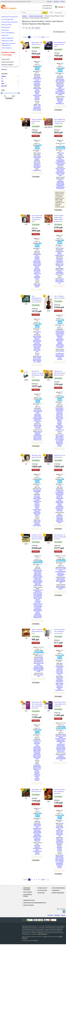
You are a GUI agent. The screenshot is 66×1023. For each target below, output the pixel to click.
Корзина (61, 7)
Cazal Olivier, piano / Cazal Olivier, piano (59, 668)
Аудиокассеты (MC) (7, 40)
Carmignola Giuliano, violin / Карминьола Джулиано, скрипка (60, 336)
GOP (39, 251)
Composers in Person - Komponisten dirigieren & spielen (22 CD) (37, 536)
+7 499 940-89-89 (47, 6)
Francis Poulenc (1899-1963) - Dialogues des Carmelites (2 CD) (37, 217)
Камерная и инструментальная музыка (37, 436)
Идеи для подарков (7, 64)
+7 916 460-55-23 (47, 8)
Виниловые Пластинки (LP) (10, 16)
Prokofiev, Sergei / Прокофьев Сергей (60, 90)
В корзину (35, 57)
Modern (60, 180)
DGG (39, 821)
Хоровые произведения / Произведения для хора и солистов (59, 443)
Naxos (61, 663)
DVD (33, 28)
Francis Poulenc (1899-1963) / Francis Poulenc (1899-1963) (59, 671)
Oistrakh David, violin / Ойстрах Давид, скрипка (59, 332)
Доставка (56, 1)
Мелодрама (37, 772)
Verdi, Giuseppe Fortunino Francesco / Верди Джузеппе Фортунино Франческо (37, 95)
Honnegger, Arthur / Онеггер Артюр (61, 174)
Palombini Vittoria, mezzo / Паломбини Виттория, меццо (37, 257)
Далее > (43, 37)
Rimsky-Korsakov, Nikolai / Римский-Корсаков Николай (60, 504)
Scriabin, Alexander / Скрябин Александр (38, 667)
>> (48, 37)
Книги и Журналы (7, 48)
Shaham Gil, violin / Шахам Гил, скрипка (60, 346)
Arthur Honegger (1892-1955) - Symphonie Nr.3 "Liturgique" (59, 121)
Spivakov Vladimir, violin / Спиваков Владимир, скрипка (60, 342)
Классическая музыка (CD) (10, 22)
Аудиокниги (5, 35)
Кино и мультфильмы (8, 32)
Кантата (37, 770)
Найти (44, 12)
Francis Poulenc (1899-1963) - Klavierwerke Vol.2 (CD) (59, 631)
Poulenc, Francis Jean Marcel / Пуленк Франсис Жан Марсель (37, 512)
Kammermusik (37, 765)
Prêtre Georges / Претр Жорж (60, 265)
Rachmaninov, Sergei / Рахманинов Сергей (39, 670)
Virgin (61, 405)
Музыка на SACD (7, 24)
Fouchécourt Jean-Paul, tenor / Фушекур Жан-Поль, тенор (37, 743)
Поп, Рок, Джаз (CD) (7, 19)
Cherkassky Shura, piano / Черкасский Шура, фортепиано (60, 80)
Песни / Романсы (37, 110)
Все (23, 27)
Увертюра (39, 616)
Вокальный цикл (37, 108)
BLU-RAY (37, 28)
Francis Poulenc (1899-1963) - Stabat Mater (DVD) (59, 791)
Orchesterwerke (60, 181)
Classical (62, 178)
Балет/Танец (59, 516)
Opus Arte (61, 823)
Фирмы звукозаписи (8, 62)
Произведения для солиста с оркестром (60, 358)
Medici (61, 76)
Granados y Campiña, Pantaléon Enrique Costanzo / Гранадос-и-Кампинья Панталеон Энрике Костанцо (37, 504)
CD (29, 28)
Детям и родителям (7, 38)
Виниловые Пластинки (26, 888)
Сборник (39, 361)
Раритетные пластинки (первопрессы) (8, 44)
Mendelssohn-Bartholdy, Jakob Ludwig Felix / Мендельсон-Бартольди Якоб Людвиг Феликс (60, 497)
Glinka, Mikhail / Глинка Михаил (61, 579)
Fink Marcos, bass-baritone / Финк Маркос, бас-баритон (59, 414)
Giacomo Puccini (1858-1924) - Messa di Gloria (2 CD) (59, 373)
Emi (39, 567)
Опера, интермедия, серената (37, 285)
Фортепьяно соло (60, 103)
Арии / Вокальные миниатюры (37, 523)
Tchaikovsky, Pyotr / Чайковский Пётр (59, 491)
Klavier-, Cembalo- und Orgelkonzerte (60, 99)
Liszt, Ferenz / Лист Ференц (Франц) (36, 497)
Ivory (62, 565)
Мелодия (40, 655)
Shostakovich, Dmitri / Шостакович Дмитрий (60, 93)
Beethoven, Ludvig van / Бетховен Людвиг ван (38, 427)
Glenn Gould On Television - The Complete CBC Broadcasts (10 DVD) (38, 373)
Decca (38, 74)
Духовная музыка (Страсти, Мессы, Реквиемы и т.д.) (37, 768)
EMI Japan (61, 248)
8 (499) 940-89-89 (42, 934)
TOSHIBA (39, 153)
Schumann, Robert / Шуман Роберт (37, 90)
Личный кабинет (59, 12)
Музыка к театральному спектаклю (38, 601)
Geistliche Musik (59, 856)
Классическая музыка (27, 895)
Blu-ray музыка (6, 27)
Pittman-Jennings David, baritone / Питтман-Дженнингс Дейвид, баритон (59, 421)
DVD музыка (5, 30)
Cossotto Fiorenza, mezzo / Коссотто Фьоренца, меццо (37, 266)
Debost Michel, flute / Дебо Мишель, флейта (61, 750)
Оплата (62, 1)
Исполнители (5, 59)
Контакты (49, 1)
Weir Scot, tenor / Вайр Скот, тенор (37, 342)
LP (26, 28)
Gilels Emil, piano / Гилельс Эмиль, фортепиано (38, 659)
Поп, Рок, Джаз (27, 892)
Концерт (60, 102)
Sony (61, 328)
